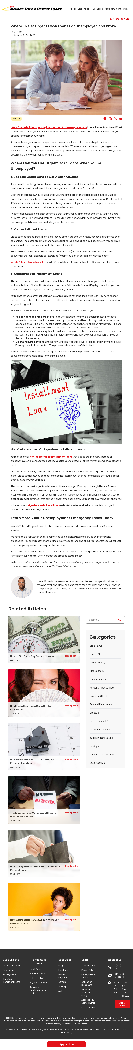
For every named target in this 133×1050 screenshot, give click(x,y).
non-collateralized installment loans (51, 456)
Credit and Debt (98, 696)
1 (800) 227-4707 (120, 19)
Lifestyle (94, 712)
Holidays (94, 746)
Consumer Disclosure (86, 983)
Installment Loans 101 (101, 729)
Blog (60, 965)
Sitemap (62, 986)
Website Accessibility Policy (87, 992)
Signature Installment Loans (11, 980)
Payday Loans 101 (99, 721)
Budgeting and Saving (101, 737)
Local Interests (98, 679)
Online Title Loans (12, 965)
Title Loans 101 (97, 671)
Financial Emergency (101, 704)
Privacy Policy (87, 970)
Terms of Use (88, 965)
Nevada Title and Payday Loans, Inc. (28, 262)
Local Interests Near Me (102, 754)
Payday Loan (38, 982)
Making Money (97, 662)
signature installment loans (44, 505)
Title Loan (37, 978)
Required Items (37, 973)
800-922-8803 (88, 1007)
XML (60, 990)
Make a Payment (62, 976)
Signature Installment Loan (38, 990)
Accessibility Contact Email (88, 1001)
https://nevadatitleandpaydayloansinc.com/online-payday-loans (49, 127)
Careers (62, 981)
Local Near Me (97, 762)
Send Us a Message (116, 975)
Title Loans (8, 970)
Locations (63, 970)
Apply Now (122, 1004)
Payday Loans (9, 974)
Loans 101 (16, 118)
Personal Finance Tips (102, 687)
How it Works (36, 969)
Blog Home (96, 645)
